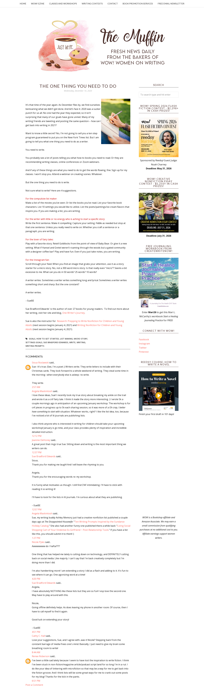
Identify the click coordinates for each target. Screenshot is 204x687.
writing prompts (35, 346)
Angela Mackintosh (42, 391)
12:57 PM (37, 509)
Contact (113, 3)
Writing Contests (92, 3)
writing (81, 342)
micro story (80, 338)
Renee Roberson (41, 656)
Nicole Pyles (38, 542)
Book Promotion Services (138, 3)
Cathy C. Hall (38, 635)
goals (32, 338)
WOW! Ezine (37, 3)
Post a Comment (34, 684)
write (72, 342)
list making (66, 338)
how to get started (47, 338)
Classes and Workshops (63, 3)
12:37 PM (37, 452)
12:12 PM (37, 436)
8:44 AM (36, 652)
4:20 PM (36, 578)
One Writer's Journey (73, 312)
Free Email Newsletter (171, 3)
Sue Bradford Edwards (55, 342)
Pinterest (144, 351)
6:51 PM (36, 680)
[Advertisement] (158, 465)
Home (23, 3)
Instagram (144, 343)
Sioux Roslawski (40, 362)
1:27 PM (36, 538)
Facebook (144, 339)
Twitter (143, 347)
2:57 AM (36, 387)
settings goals (34, 342)
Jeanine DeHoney (41, 440)
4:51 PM (36, 631)
